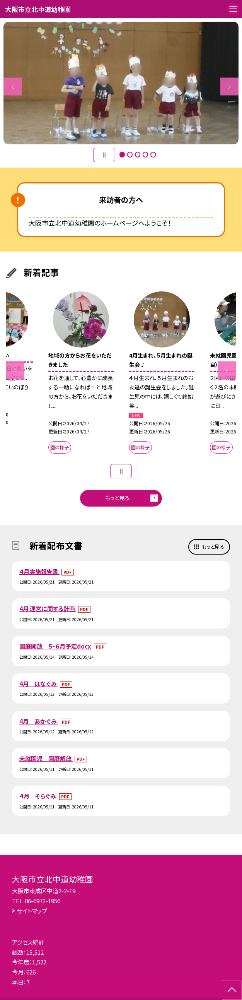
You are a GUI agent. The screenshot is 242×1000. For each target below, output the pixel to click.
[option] (121, 83)
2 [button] (130, 154)
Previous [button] (12, 86)
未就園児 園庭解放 (46, 758)
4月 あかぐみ (38, 721)
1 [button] (122, 154)
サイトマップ (32, 911)
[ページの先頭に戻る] (232, 990)
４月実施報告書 (39, 571)
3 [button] (137, 154)
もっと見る (117, 498)
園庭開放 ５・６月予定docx (55, 646)
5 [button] (153, 154)
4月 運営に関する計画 (47, 608)
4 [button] (145, 154)
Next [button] (229, 86)
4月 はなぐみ (38, 684)
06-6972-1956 (42, 901)
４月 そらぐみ (38, 796)
